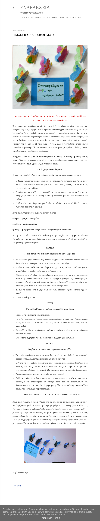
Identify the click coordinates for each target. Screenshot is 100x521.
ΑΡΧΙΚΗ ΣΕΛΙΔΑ (26, 18)
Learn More (46, 518)
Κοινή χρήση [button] (16, 485)
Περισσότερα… (76, 18)
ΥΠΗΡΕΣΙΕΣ (63, 18)
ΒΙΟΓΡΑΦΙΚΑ (52, 18)
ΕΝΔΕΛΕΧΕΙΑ (35, 7)
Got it (57, 518)
